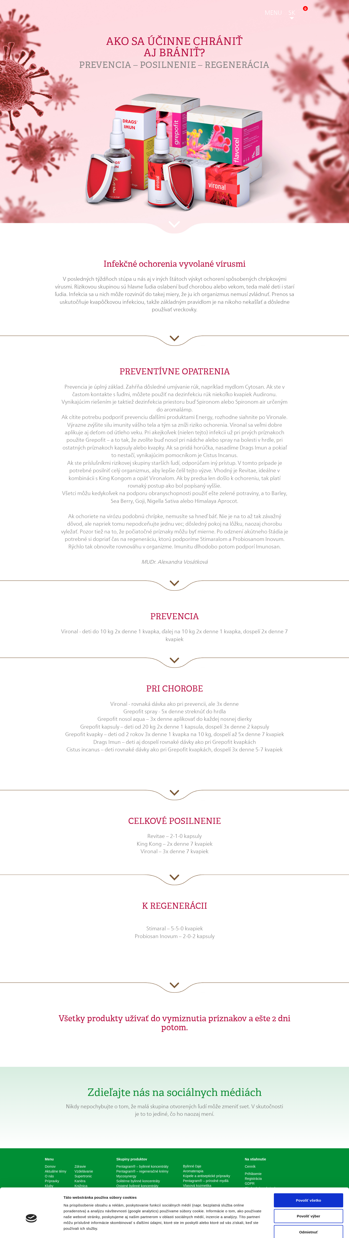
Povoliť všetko (308, 1174)
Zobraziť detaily (253, 1228)
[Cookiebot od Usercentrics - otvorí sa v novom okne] (31, 1228)
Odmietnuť (308, 1206)
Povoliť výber (308, 1190)
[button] (273, 14)
